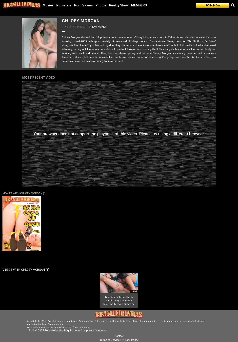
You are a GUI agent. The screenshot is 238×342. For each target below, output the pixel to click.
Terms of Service (110, 340)
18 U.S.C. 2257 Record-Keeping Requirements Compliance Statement (67, 330)
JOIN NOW (212, 5)
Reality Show (119, 5)
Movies (48, 5)
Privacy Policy (130, 340)
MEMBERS (139, 5)
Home (68, 26)
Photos (101, 5)
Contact (119, 336)
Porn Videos (83, 5)
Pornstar (80, 26)
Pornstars (64, 5)
